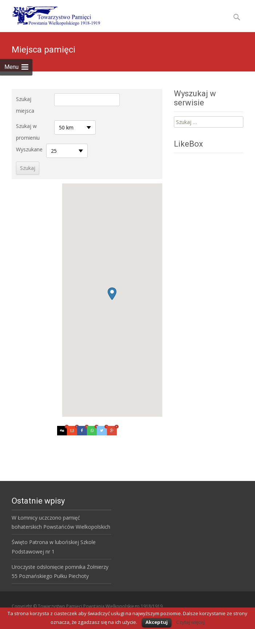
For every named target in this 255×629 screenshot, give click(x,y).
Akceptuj (157, 622)
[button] (112, 293)
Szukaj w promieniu (28, 132)
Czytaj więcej (190, 622)
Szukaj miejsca (25, 105)
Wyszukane (29, 149)
